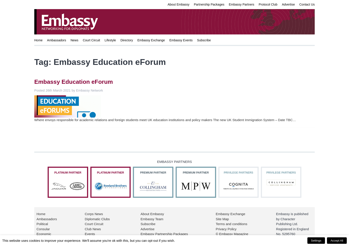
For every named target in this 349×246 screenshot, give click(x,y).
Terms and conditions (231, 224)
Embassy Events (181, 40)
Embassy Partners (241, 4)
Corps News (94, 214)
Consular (43, 229)
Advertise (288, 4)
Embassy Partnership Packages (164, 234)
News (74, 40)
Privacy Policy (226, 229)
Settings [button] (316, 240)
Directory (126, 40)
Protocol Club (268, 4)
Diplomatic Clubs (97, 219)
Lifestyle (110, 40)
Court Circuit (91, 40)
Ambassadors (56, 40)
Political (42, 224)
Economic (44, 234)
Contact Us (307, 4)
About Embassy (178, 4)
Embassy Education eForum (73, 81)
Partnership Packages (209, 4)
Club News (93, 229)
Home (38, 40)
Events (90, 234)
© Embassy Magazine (232, 234)
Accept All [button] (337, 240)
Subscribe (204, 40)
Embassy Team (152, 219)
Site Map (222, 219)
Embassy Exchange (151, 40)
